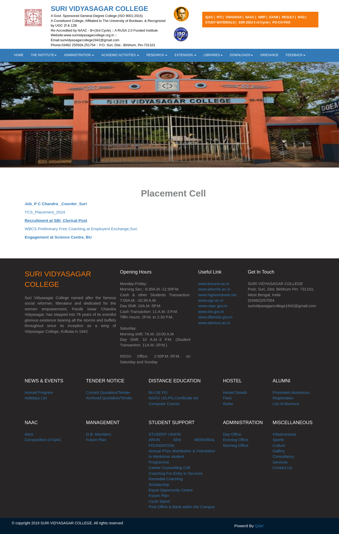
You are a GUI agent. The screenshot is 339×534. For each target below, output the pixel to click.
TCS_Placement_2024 (45, 212)
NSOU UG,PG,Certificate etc (174, 398)
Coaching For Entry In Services (176, 473)
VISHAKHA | (234, 17)
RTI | (220, 17)
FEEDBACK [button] (295, 55)
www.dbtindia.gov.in (215, 317)
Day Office (232, 434)
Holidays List (36, 398)
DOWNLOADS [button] (241, 55)
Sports (278, 439)
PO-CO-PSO (281, 22)
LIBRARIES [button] (213, 55)
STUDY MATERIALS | (221, 22)
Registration (283, 398)
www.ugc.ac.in (210, 300)
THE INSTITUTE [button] (44, 55)
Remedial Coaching (166, 479)
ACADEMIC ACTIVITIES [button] (120, 55)
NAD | (302, 17)
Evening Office (235, 439)
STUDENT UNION (165, 434)
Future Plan (96, 439)
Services (280, 462)
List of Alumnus (286, 403)
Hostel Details (235, 392)
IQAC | (210, 17)
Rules (228, 403)
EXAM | (275, 17)
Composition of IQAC (43, 439)
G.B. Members (98, 434)
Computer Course (164, 403)
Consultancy (283, 456)
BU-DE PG (158, 392)
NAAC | (250, 17)
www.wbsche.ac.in (214, 289)
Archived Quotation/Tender (109, 398)
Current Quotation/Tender (108, 392)
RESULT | (289, 17)
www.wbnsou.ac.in (214, 323)
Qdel (259, 526)
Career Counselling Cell (169, 467)
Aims (29, 434)
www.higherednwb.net (217, 295)
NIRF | (263, 17)
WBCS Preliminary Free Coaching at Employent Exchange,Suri (81, 229)
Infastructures (284, 434)
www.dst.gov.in (211, 311)
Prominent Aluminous (291, 392)
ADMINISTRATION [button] (79, 55)
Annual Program (39, 392)
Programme (159, 462)
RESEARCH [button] (156, 55)
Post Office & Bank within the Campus (182, 507)
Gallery (279, 451)
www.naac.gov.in (212, 306)
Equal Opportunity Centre (171, 490)
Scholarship (159, 484)
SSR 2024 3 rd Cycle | (254, 22)
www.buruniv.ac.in (214, 283)
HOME (18, 55)
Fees (227, 398)
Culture (279, 445)
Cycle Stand (159, 501)
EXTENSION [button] (185, 55)
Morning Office (235, 445)
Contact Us (282, 467)
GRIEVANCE (269, 55)
